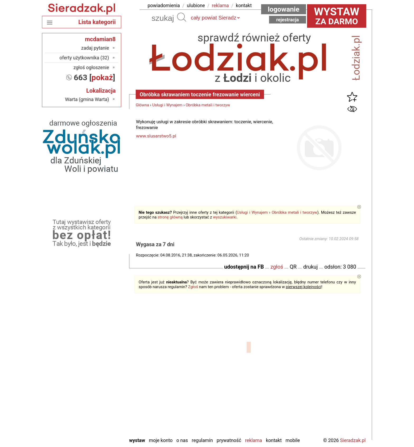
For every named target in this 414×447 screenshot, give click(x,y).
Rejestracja (287, 19)
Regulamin (202, 440)
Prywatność (229, 440)
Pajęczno (100, 389)
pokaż (102, 77)
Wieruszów (98, 425)
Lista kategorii (97, 22)
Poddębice (99, 397)
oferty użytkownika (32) (84, 57)
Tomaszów (98, 404)
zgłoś (276, 267)
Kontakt (274, 440)
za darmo (336, 15)
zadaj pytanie (95, 48)
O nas (182, 440)
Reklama (253, 440)
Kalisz (103, 368)
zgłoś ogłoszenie (91, 67)
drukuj (310, 267)
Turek (103, 411)
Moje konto (161, 440)
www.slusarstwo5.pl (156, 136)
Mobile (292, 440)
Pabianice (99, 382)
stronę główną (170, 217)
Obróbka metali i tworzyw (208, 105)
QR (293, 267)
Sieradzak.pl (353, 440)
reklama (220, 5)
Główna (142, 105)
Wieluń (102, 418)
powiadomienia (164, 5)
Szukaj (182, 17)
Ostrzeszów (98, 375)
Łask (104, 354)
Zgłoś (193, 286)
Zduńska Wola (95, 432)
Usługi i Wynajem (167, 105)
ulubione (196, 5)
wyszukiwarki (225, 217)
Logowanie (283, 9)
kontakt (244, 5)
